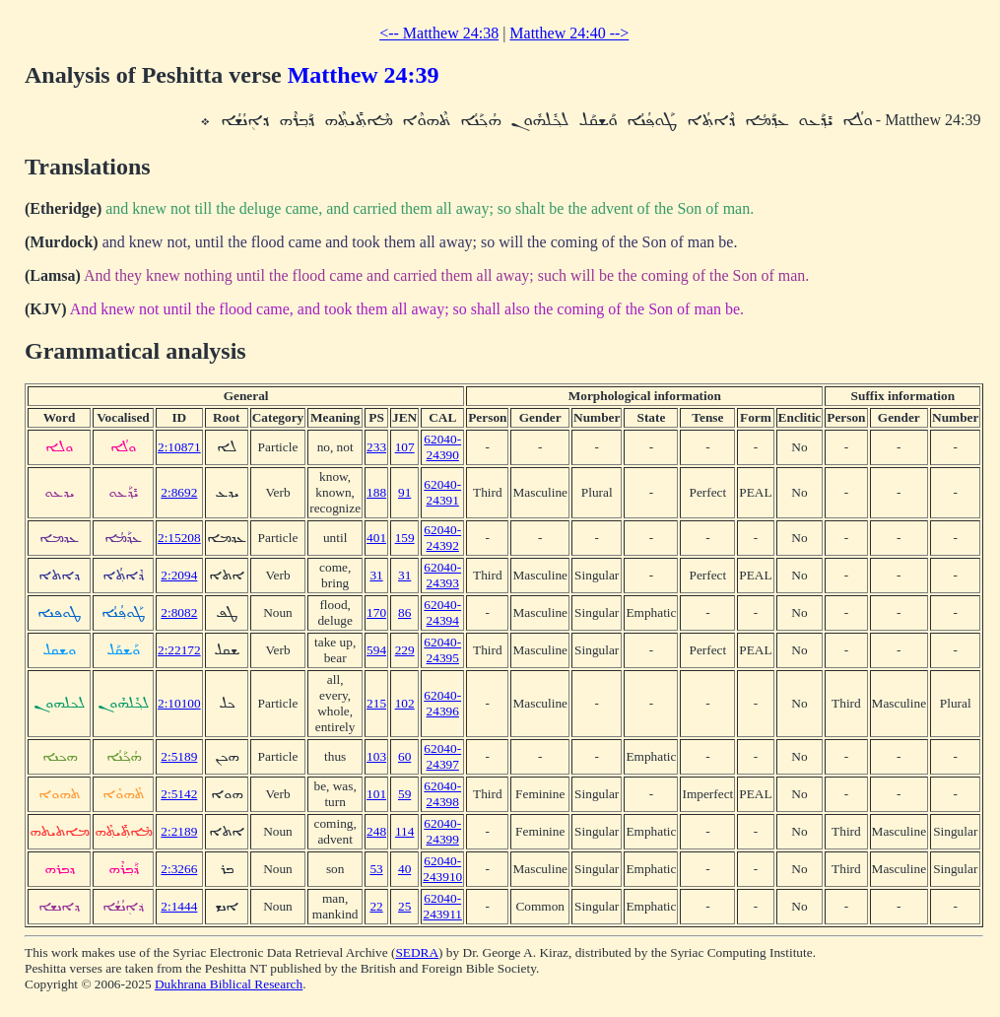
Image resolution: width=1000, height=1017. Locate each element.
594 (376, 650)
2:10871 (179, 447)
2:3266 (179, 868)
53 (375, 868)
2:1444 (179, 906)
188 (376, 492)
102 (405, 703)
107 (405, 447)
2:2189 (179, 831)
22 (375, 906)
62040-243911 (442, 906)
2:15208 (179, 537)
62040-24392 (442, 537)
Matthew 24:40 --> (569, 33)
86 (404, 612)
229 (405, 650)
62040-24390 (442, 447)
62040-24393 (442, 575)
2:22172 (179, 650)
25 (404, 906)
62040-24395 (442, 650)
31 (375, 575)
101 (376, 793)
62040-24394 (442, 612)
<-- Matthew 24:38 (439, 33)
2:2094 (179, 575)
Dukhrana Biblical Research (228, 984)
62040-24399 (442, 831)
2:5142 (179, 793)
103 (376, 756)
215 (376, 703)
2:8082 (179, 612)
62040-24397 (442, 756)
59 (404, 793)
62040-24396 (442, 703)
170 (376, 612)
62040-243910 (442, 868)
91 (404, 492)
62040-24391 (442, 492)
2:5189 (179, 756)
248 (376, 831)
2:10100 (179, 703)
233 (376, 447)
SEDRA (416, 952)
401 (376, 537)
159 (405, 537)
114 (405, 831)
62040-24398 (442, 794)
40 (404, 868)
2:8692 (179, 492)
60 (404, 756)
